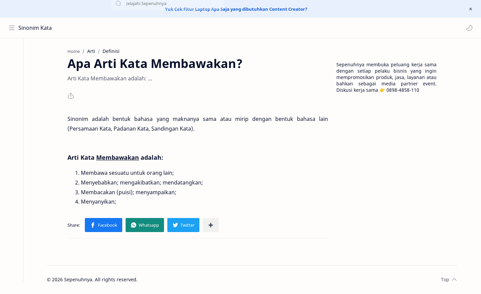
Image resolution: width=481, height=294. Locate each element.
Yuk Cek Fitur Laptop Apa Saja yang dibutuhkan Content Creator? (236, 9)
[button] (469, 28)
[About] (11, 65)
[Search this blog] (138, 28)
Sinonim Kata (35, 27)
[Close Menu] (471, 9)
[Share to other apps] (212, 225)
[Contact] (11, 78)
